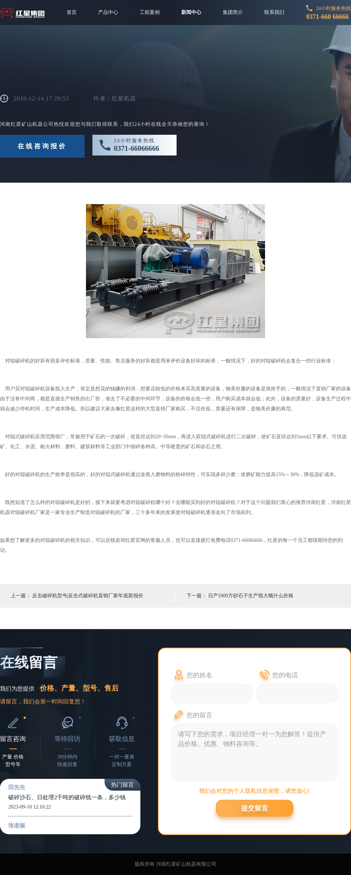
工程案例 (150, 12)
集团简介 (233, 12)
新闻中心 (191, 12)
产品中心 (108, 12)
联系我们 (274, 12)
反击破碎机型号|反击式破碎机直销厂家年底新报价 (88, 595)
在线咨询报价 (42, 146)
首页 (72, 12)
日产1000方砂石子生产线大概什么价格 (250, 595)
